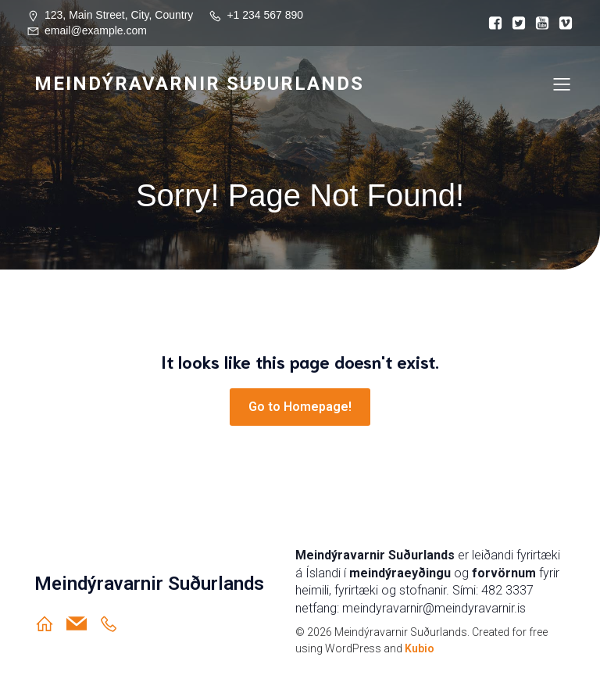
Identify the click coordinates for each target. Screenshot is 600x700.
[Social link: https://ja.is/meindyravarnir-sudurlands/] (114, 623)
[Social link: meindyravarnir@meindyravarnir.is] (82, 623)
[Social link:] (491, 23)
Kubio (419, 648)
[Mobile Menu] (561, 83)
